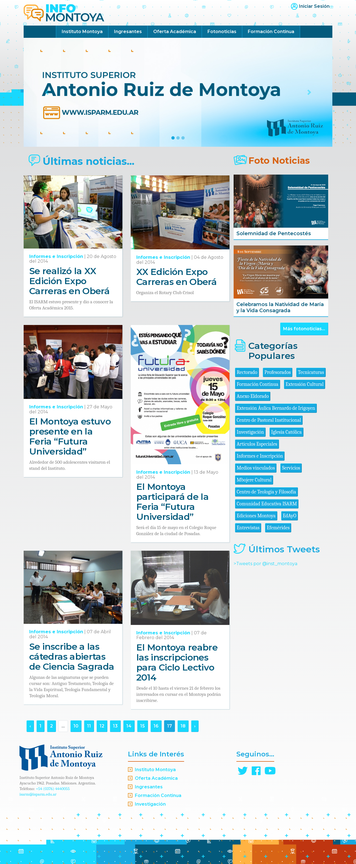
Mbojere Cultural (254, 480)
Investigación (250, 432)
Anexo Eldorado (253, 396)
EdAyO (289, 516)
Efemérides (278, 528)
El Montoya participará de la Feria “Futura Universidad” (172, 501)
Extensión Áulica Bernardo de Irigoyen (276, 408)
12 (102, 726)
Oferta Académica (174, 31)
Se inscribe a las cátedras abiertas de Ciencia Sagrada (71, 656)
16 (156, 726)
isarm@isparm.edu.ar (37, 794)
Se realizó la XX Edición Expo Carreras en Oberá (69, 280)
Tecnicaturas (311, 372)
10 (75, 726)
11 (89, 726)
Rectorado (247, 372)
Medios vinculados (256, 468)
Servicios (291, 468)
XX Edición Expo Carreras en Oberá (176, 276)
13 (115, 726)
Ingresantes (128, 31)
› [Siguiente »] (195, 726)
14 (129, 726)
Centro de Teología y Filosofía (266, 492)
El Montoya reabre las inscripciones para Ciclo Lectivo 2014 (176, 662)
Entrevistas (248, 528)
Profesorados (277, 372)
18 (183, 726)
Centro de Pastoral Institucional (269, 420)
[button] (47, 92)
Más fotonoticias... (304, 328)
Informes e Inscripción (56, 256)
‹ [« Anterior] (30, 726)
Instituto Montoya (82, 31)
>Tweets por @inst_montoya (265, 563)
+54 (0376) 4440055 (53, 788)
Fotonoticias (221, 31)
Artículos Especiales (257, 444)
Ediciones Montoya (256, 516)
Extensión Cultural (305, 384)
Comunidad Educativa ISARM (267, 504)
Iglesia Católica (286, 432)
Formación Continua (271, 31)
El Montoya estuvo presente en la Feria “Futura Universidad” (70, 436)
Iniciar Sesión (314, 6)
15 (142, 726)
